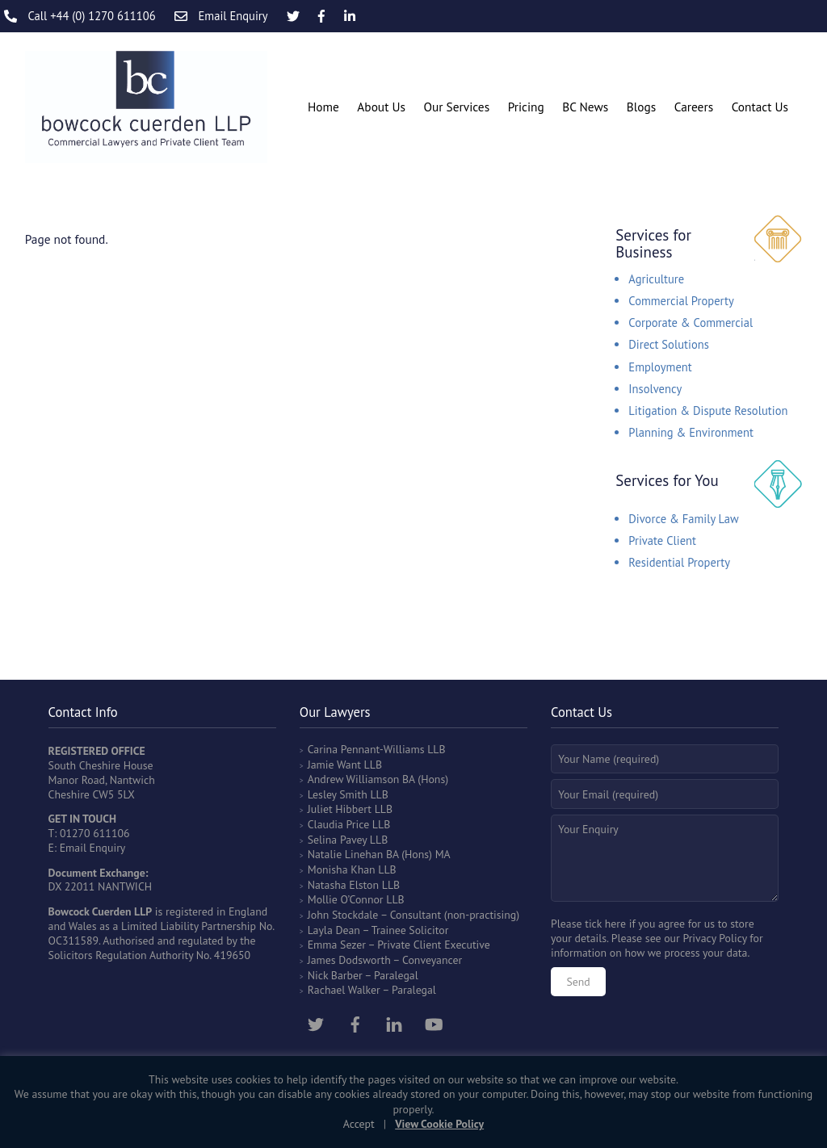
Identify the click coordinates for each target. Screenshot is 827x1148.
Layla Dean (334, 930)
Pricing (526, 106)
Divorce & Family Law (683, 518)
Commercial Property (680, 300)
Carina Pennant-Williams (366, 749)
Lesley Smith (337, 794)
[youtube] (434, 1022)
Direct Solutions (668, 344)
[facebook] (355, 1022)
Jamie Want (334, 764)
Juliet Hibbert (340, 809)
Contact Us (760, 106)
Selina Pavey (339, 839)
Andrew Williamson (354, 779)
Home (323, 106)
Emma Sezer (337, 944)
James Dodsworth (349, 960)
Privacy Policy (714, 938)
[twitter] (316, 1022)
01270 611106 (95, 833)
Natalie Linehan (346, 854)
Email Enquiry (93, 847)
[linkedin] (394, 1022)
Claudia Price (338, 824)
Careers (693, 106)
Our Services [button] (456, 106)
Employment (659, 367)
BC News (585, 106)
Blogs (641, 106)
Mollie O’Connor (346, 899)
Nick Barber (335, 975)
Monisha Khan (342, 869)
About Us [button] (381, 106)
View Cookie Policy (439, 1124)
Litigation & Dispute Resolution (707, 410)
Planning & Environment (691, 432)
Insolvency (655, 388)
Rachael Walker (344, 990)
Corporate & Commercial (690, 322)
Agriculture (656, 279)
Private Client (662, 540)
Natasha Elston (343, 885)
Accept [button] (359, 1124)
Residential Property (679, 562)
